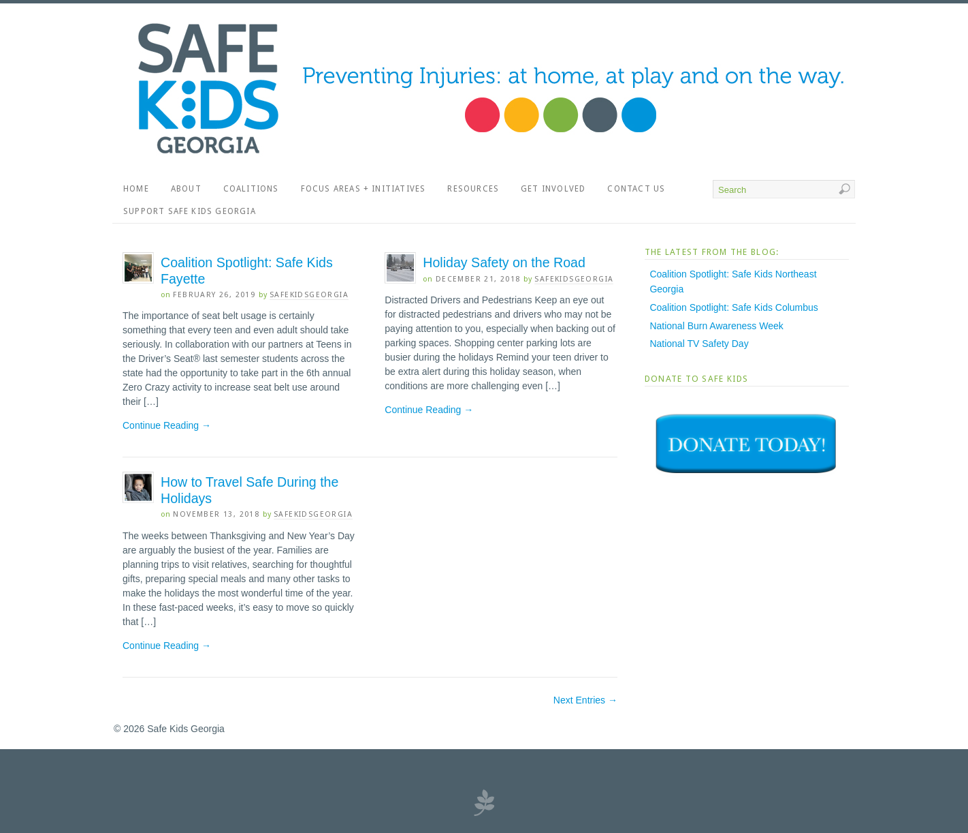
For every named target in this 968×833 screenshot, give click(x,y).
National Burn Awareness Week (716, 325)
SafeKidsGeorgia (309, 294)
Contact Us (636, 189)
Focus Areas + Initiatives (363, 189)
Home (136, 189)
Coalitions (251, 189)
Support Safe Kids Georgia (189, 211)
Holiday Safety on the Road (504, 262)
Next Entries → (585, 700)
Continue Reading (167, 425)
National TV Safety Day (698, 343)
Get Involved (553, 189)
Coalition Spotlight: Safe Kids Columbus (733, 307)
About (186, 189)
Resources (473, 189)
